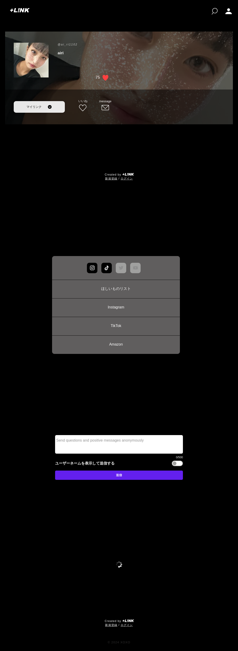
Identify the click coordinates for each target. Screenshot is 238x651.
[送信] (119, 475)
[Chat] (92, 268)
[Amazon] (116, 344)
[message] (105, 106)
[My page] (229, 11)
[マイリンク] (39, 107)
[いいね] (83, 106)
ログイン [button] (127, 178)
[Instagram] (116, 307)
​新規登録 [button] (111, 178)
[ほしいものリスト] (116, 289)
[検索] (215, 11)
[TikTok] (116, 326)
